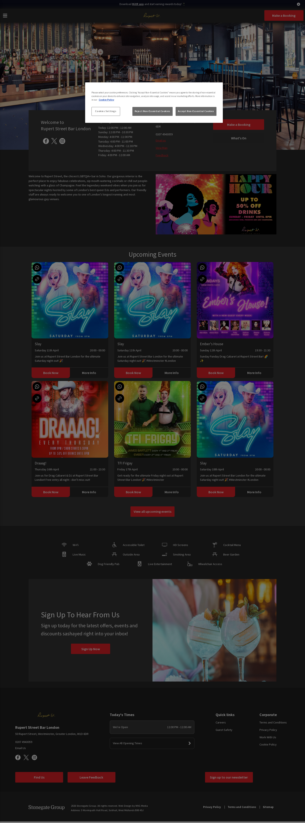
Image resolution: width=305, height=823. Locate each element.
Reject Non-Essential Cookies (152, 111)
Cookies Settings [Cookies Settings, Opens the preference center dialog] (105, 111)
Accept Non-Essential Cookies (196, 111)
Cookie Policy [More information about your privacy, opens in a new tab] (106, 99)
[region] (154, 102)
